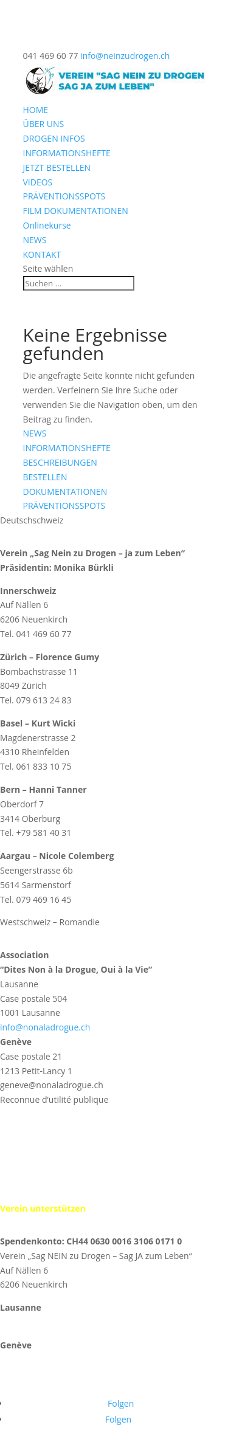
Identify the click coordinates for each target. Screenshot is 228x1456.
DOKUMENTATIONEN (65, 491)
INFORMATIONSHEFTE (67, 153)
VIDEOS (38, 182)
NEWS (35, 240)
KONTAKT (42, 254)
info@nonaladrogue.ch (45, 1027)
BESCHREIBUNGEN (60, 462)
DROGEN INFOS (54, 138)
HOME (36, 110)
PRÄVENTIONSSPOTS (64, 196)
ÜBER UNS (43, 123)
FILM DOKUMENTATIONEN (75, 210)
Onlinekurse (47, 225)
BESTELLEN (45, 477)
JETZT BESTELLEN (57, 167)
